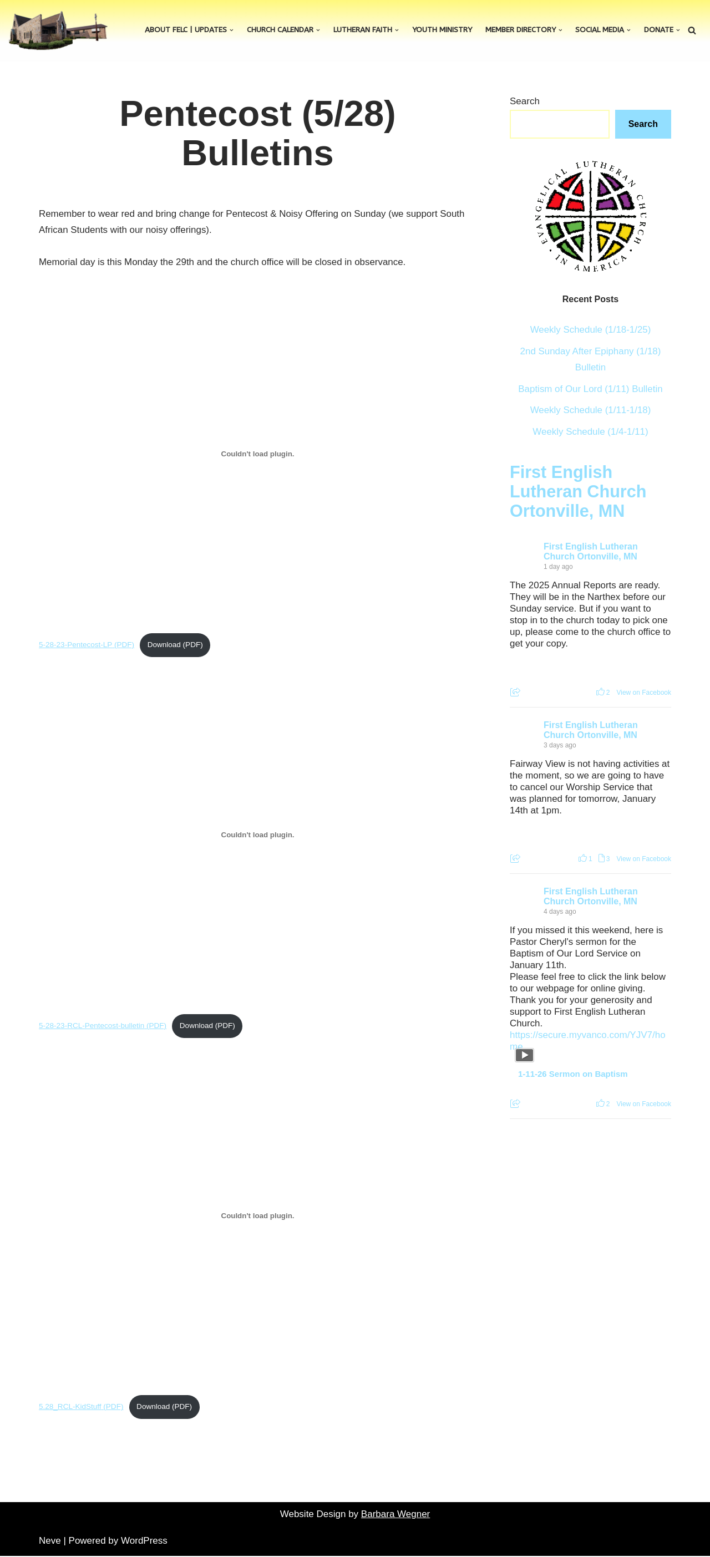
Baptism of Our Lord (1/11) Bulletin (590, 389)
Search (525, 101)
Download (164, 645)
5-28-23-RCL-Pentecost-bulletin (92, 1026)
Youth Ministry (442, 30)
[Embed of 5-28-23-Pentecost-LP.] (257, 454)
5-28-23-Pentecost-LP (76, 645)
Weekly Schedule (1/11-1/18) (590, 410)
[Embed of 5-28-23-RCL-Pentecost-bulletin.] (257, 835)
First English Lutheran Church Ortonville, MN (578, 492)
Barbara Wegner (395, 1514)
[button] (232, 30)
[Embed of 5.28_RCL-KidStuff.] (257, 1216)
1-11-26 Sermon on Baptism (573, 1074)
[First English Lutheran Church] (58, 30)
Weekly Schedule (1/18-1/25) (590, 329)
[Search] (692, 30)
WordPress (144, 1541)
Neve (50, 1541)
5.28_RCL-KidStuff (70, 1407)
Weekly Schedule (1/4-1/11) (590, 432)
